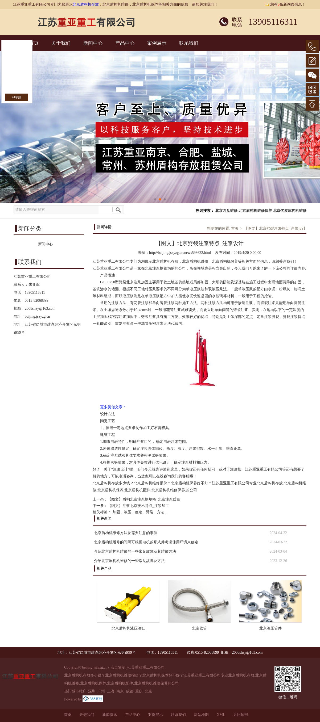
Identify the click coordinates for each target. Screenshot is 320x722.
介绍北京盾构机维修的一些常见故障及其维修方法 (135, 551)
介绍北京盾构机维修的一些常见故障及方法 (129, 561)
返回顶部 (240, 715)
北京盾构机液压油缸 (128, 628)
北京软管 (199, 628)
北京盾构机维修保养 (255, 211)
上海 (110, 691)
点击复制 (117, 667)
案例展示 (156, 43)
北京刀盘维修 (226, 211)
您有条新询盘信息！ (285, 4)
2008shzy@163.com (40, 308)
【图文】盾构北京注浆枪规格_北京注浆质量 (144, 499)
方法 (160, 512)
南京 (120, 691)
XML (221, 715)
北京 (148, 691)
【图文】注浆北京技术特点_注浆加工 (138, 506)
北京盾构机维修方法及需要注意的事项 (125, 533)
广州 (101, 691)
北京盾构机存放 (86, 4)
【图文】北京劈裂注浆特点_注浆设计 (275, 228)
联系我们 (188, 43)
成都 (129, 691)
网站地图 (201, 715)
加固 (116, 512)
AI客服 (17, 97)
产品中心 (124, 43)
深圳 (92, 691)
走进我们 (86, 715)
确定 (138, 512)
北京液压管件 (270, 628)
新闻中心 (92, 43)
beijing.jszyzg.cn (37, 316)
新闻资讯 (109, 715)
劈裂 (149, 512)
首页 (235, 228)
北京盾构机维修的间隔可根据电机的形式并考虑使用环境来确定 (146, 542)
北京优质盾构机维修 (289, 211)
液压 (127, 512)
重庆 (139, 691)
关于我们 (61, 43)
